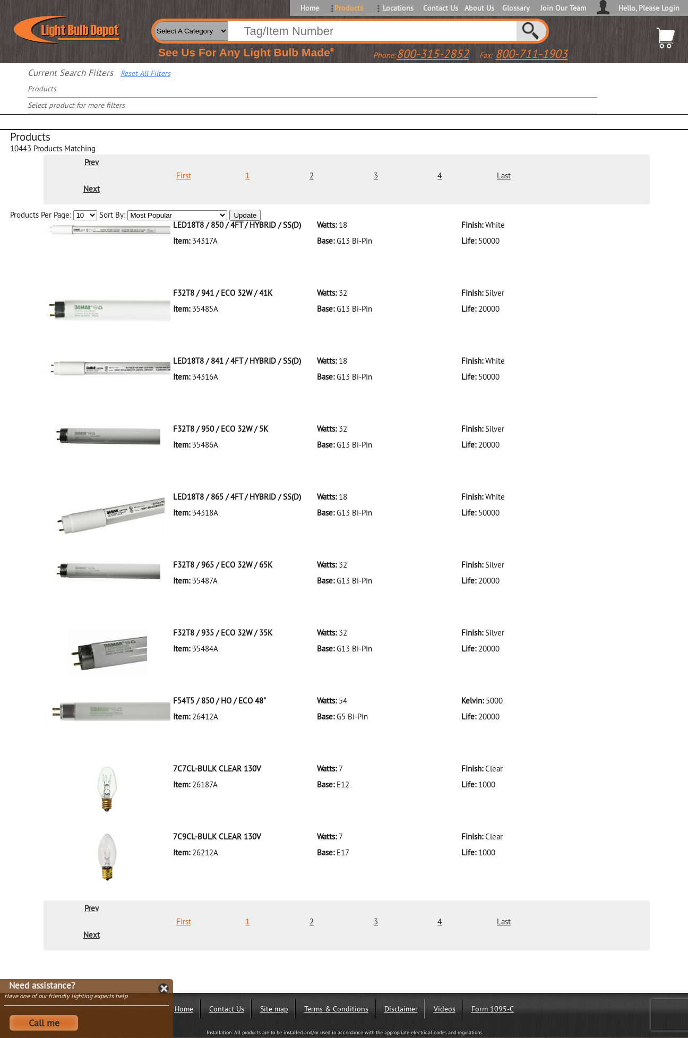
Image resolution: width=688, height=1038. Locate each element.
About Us (479, 8)
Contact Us (440, 8)
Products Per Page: (54, 215)
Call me (44, 1023)
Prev (91, 162)
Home (309, 8)
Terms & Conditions (336, 1009)
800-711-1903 (531, 53)
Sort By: (164, 215)
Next (91, 189)
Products (348, 8)
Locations (398, 8)
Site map (274, 1009)
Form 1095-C (492, 1009)
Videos (444, 1009)
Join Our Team (563, 8)
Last (504, 175)
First (183, 175)
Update (245, 215)
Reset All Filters (145, 73)
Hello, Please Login (649, 8)
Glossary (516, 8)
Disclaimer (401, 1009)
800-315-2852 (433, 53)
